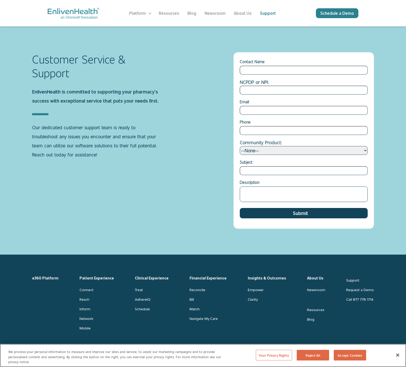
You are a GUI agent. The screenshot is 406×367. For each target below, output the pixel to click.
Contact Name (252, 61)
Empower (256, 289)
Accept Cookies (350, 355)
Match (195, 308)
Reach (84, 299)
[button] (141, 13)
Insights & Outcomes (267, 278)
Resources (315, 309)
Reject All (313, 355)
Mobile (85, 328)
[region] (203, 355)
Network (86, 318)
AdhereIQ (142, 299)
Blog (310, 319)
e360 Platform (45, 278)
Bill (192, 299)
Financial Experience (208, 278)
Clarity (253, 299)
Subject (246, 162)
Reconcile (197, 289)
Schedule (142, 308)
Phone (245, 122)
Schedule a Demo (337, 13)
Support (352, 280)
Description (249, 182)
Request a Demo (360, 289)
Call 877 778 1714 (359, 299)
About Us (315, 278)
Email (244, 101)
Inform (84, 308)
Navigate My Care (204, 318)
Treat (139, 289)
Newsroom (316, 289)
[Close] (397, 355)
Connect (86, 289)
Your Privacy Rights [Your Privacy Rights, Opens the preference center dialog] (274, 355)
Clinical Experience (152, 278)
